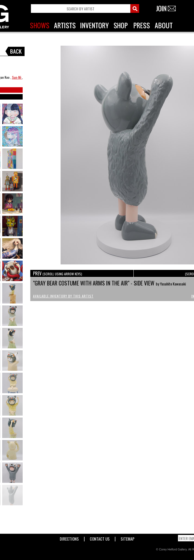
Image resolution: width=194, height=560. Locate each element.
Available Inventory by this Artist (63, 296)
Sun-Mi (17, 77)
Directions (69, 537)
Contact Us (100, 537)
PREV (57, 273)
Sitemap (128, 537)
